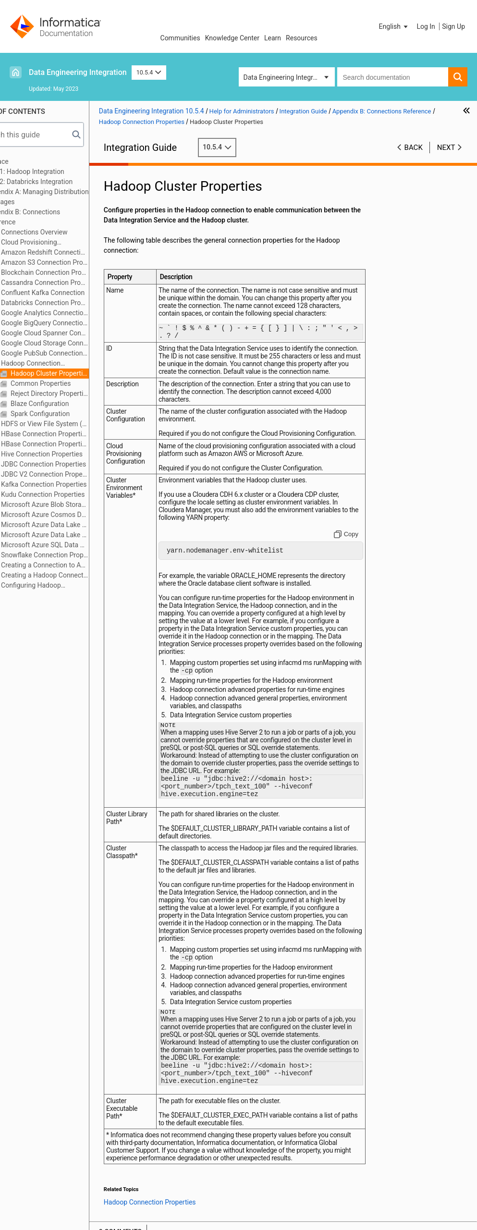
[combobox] (393, 76)
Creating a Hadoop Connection (74, 575)
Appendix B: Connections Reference (53, 217)
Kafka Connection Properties (73, 484)
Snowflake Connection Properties (74, 555)
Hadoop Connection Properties (56, 364)
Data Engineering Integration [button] (286, 77)
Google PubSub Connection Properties (74, 353)
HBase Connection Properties (74, 434)
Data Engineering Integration (78, 72)
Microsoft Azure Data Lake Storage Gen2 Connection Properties (74, 535)
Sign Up (453, 26)
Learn (272, 38)
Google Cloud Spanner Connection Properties (74, 333)
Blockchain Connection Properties (74, 272)
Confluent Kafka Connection (72, 292)
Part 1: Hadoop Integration (55, 171)
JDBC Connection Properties (73, 464)
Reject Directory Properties (79, 393)
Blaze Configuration (69, 403)
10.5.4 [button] (148, 72)
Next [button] (446, 147)
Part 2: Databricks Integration (59, 181)
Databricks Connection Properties (74, 303)
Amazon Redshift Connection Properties (74, 252)
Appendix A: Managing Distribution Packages (67, 197)
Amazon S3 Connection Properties (74, 262)
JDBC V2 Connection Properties (74, 474)
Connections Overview (64, 232)
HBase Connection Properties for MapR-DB (74, 444)
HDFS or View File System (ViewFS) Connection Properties (74, 424)
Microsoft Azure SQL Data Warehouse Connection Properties (74, 545)
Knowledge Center (232, 38)
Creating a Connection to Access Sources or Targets (74, 565)
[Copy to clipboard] (354, 560)
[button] (394, 26)
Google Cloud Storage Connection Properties (74, 343)
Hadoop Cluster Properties (79, 373)
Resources (302, 38)
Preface (27, 161)
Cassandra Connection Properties (74, 282)
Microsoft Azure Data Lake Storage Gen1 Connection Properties (74, 525)
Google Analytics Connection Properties (74, 313)
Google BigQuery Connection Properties (74, 323)
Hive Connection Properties (71, 454)
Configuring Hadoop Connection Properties (56, 585)
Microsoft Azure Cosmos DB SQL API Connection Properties (74, 514)
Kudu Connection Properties (72, 494)
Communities (180, 38)
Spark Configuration (69, 414)
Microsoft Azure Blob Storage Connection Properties (74, 504)
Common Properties (70, 383)
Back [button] (413, 147)
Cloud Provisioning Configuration (54, 242)
